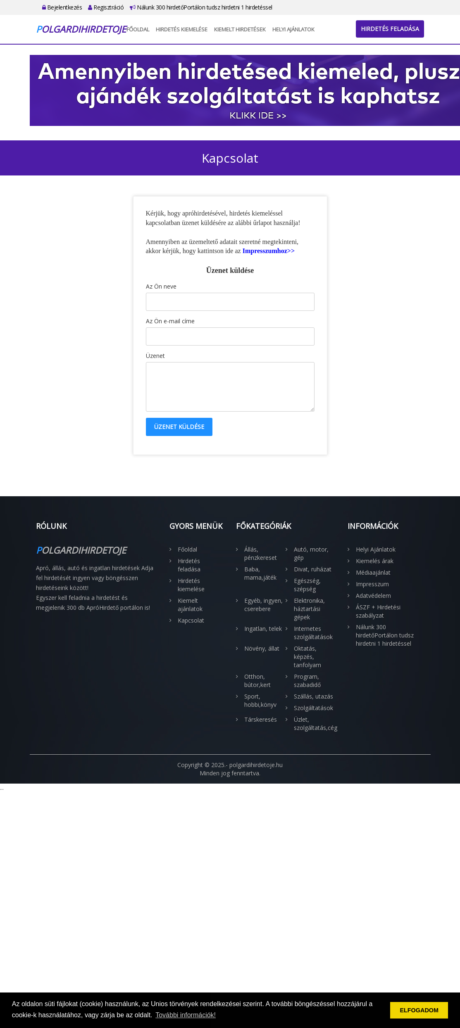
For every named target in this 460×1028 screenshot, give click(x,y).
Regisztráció (106, 7)
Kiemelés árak (374, 561)
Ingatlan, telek (263, 628)
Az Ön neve (161, 286)
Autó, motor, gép (311, 553)
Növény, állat (261, 648)
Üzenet (155, 356)
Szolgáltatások (313, 708)
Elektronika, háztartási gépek (309, 609)
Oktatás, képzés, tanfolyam (307, 656)
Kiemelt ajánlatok (190, 605)
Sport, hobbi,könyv (260, 700)
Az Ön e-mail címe (170, 321)
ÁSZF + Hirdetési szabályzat (378, 611)
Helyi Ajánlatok (293, 29)
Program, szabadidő (307, 681)
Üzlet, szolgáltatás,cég (314, 723)
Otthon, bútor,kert (257, 681)
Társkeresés (260, 719)
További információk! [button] (185, 1015)
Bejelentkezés (62, 7)
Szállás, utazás (313, 696)
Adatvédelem (373, 595)
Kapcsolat (191, 620)
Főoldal (137, 29)
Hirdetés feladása (390, 29)
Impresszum (372, 584)
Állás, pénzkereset (260, 553)
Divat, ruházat (312, 569)
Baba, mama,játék (260, 573)
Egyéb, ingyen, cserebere (263, 605)
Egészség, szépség (307, 585)
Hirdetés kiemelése (181, 29)
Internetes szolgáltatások (313, 633)
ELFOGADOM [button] (419, 1010)
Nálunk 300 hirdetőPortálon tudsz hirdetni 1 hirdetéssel (201, 7)
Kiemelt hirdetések (240, 29)
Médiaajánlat (373, 572)
